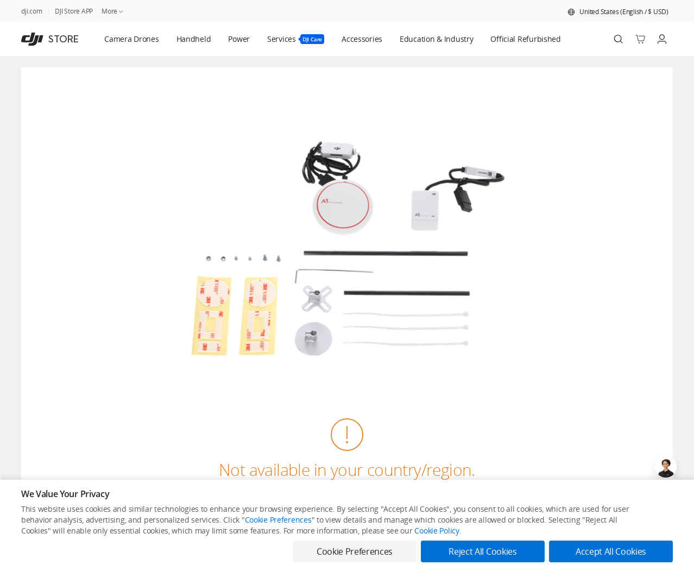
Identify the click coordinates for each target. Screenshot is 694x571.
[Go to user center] (662, 39)
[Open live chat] (666, 467)
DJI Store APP (74, 11)
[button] (618, 11)
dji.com (31, 11)
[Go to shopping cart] (640, 39)
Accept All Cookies (611, 551)
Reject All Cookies (482, 551)
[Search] (618, 39)
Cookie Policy (436, 530)
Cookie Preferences (278, 519)
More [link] (113, 11)
